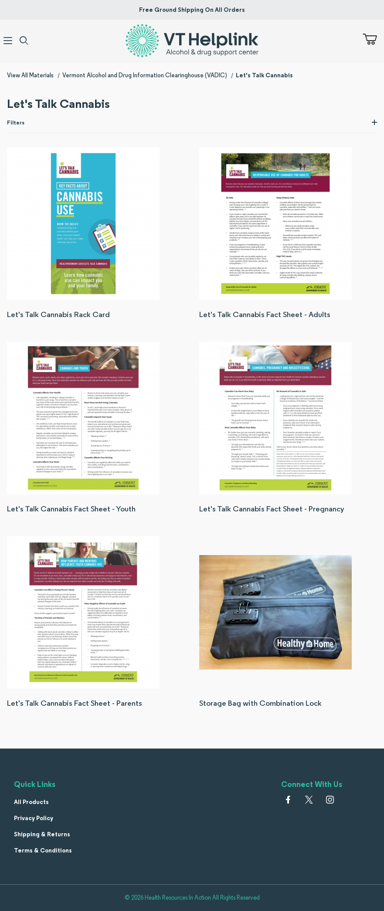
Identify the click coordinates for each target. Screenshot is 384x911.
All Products (31, 802)
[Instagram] (330, 799)
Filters (192, 122)
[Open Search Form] (24, 40)
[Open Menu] (8, 40)
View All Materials (30, 75)
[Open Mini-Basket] (373, 39)
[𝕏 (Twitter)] (309, 799)
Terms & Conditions (43, 850)
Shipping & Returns (42, 834)
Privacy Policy (33, 818)
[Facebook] (288, 799)
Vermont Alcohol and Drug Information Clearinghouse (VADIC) (144, 75)
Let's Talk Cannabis (264, 75)
